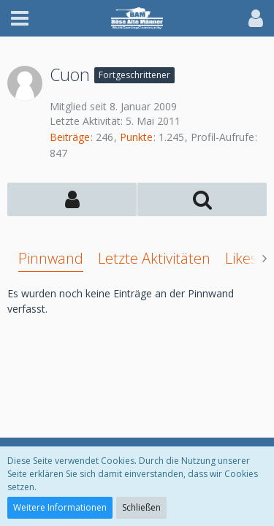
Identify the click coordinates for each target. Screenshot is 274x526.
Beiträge (70, 137)
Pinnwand (50, 258)
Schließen (141, 507)
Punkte (136, 137)
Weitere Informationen (60, 507)
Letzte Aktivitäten (154, 258)
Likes (241, 258)
